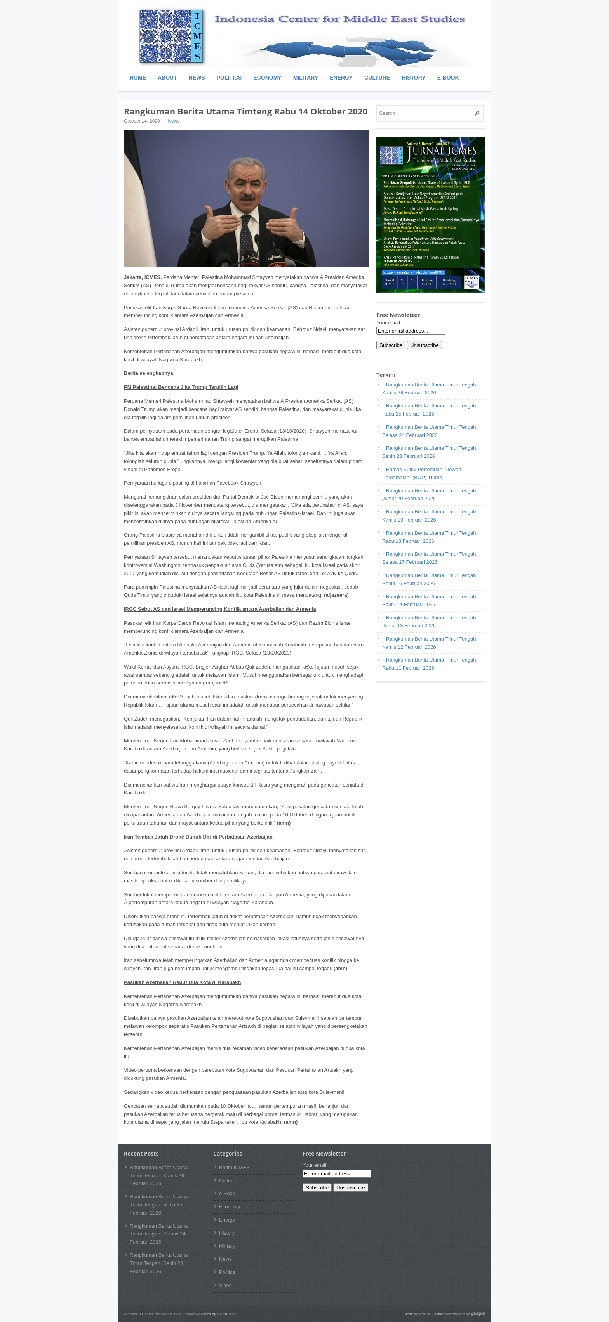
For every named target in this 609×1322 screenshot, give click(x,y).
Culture (377, 78)
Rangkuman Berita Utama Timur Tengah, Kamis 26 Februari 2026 (159, 1175)
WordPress (226, 1314)
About (167, 78)
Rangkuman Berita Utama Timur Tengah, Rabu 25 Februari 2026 (159, 1205)
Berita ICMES (234, 1167)
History (413, 78)
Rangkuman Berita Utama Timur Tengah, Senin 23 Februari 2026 (159, 1263)
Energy (341, 78)
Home (138, 78)
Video (225, 1285)
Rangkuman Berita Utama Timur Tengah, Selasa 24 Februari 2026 (159, 1234)
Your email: (389, 323)
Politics (229, 78)
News (197, 78)
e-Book (448, 78)
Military (305, 78)
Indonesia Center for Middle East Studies (159, 1314)
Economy (267, 78)
